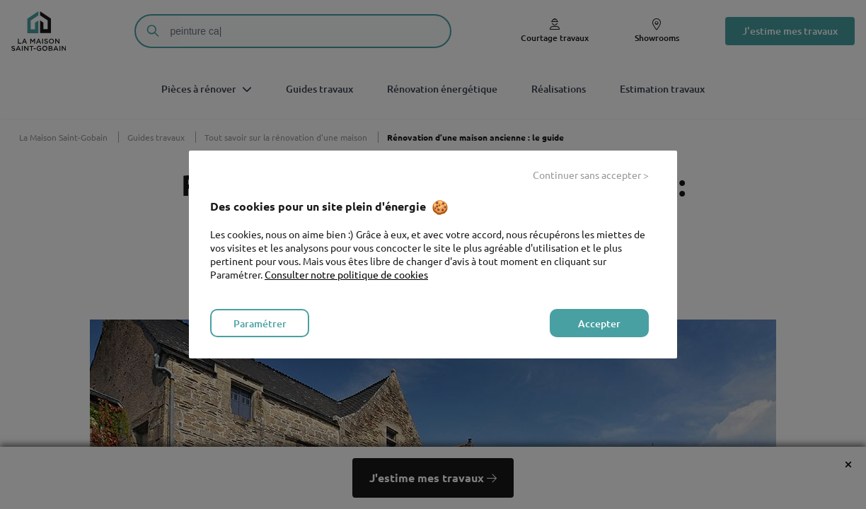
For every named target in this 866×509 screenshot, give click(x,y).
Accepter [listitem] (599, 323)
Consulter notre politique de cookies (346, 274)
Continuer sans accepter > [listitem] (591, 174)
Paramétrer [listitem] (260, 323)
